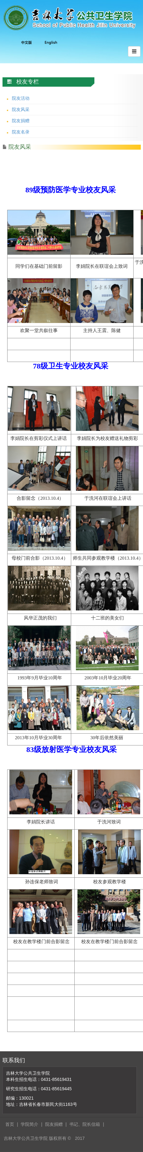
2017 (80, 1138)
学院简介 (29, 1124)
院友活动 (20, 98)
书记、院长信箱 (84, 1124)
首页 (9, 1124)
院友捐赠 (20, 120)
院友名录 (20, 131)
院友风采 (20, 109)
